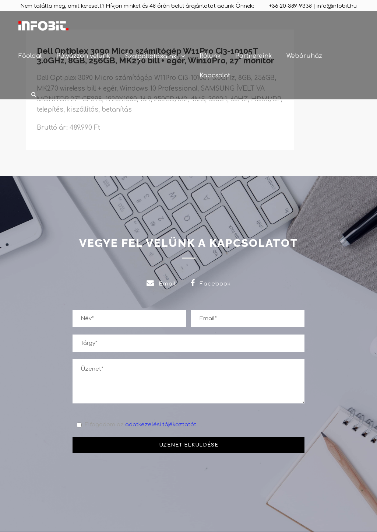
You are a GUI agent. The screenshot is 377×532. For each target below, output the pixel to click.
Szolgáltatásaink (150, 56)
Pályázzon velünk (83, 56)
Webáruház (304, 56)
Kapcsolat (215, 75)
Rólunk (210, 56)
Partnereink (253, 56)
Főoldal (30, 56)
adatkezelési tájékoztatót (160, 424)
